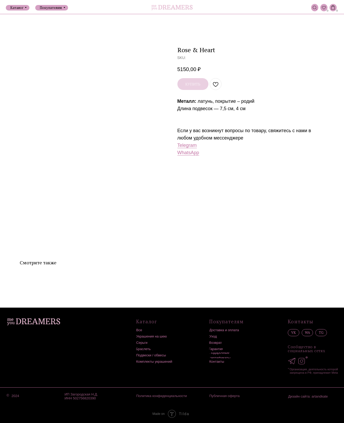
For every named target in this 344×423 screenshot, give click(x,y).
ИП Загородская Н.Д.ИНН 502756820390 (81, 396)
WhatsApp (188, 152)
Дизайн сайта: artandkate (308, 396)
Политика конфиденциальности (161, 396)
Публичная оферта (224, 396)
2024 (15, 396)
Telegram (187, 145)
